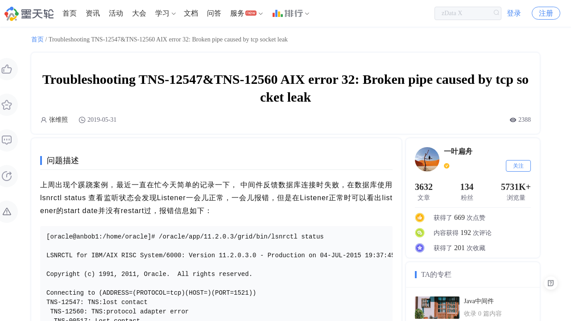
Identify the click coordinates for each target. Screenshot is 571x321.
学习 (162, 13)
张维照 (58, 119)
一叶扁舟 (458, 151)
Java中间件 (479, 301)
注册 (546, 13)
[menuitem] (69, 13)
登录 (514, 13)
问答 (214, 13)
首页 (69, 13)
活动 (116, 13)
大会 (139, 13)
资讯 (93, 13)
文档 (191, 13)
